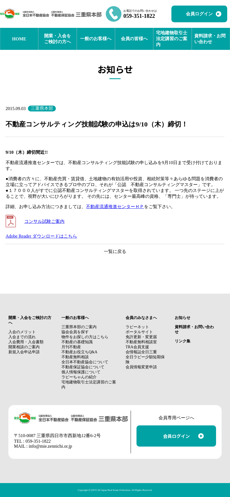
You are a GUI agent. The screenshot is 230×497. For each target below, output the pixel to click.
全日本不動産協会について (84, 362)
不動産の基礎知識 (77, 342)
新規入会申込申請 (24, 352)
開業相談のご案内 (24, 347)
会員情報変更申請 (141, 367)
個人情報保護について (80, 372)
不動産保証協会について (82, 367)
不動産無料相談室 (141, 342)
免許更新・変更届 (141, 337)
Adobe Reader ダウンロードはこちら (41, 236)
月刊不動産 (71, 347)
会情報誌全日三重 (141, 352)
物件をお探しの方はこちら (84, 337)
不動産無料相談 (75, 357)
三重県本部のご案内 (79, 327)
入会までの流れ (22, 337)
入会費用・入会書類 (26, 342)
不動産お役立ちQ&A (79, 352)
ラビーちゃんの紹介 (79, 377)
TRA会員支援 (137, 347)
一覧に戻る (115, 251)
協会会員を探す (75, 332)
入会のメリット (22, 332)
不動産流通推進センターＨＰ (115, 206)
